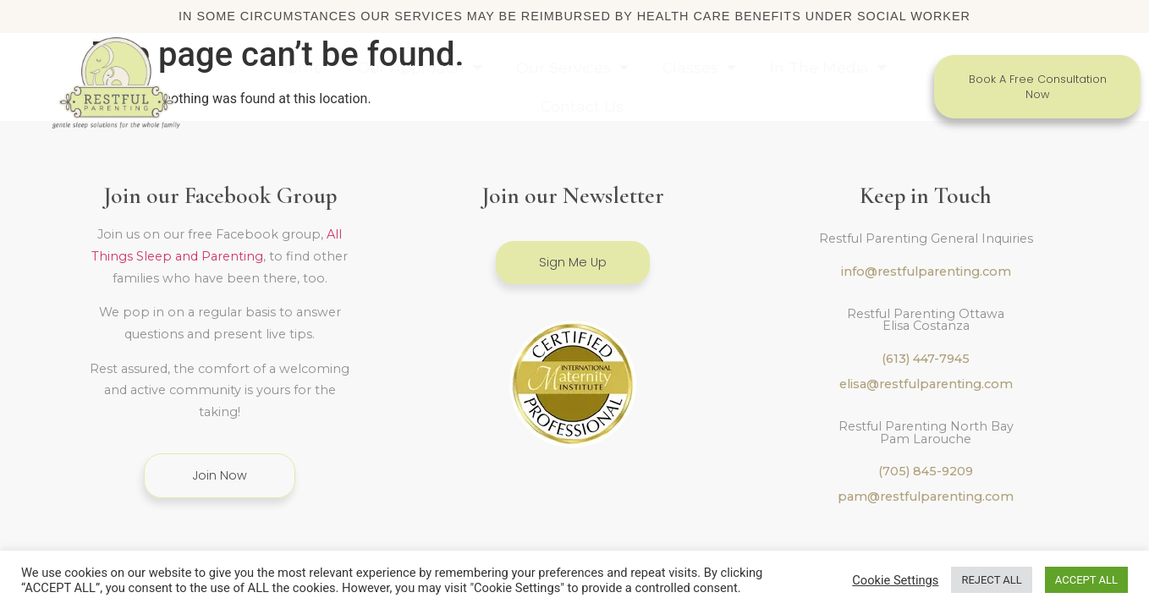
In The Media (828, 68)
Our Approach (419, 68)
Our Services (572, 68)
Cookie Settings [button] (895, 580)
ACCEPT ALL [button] (1086, 579)
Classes (699, 68)
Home (300, 67)
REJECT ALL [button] (991, 579)
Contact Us (582, 106)
